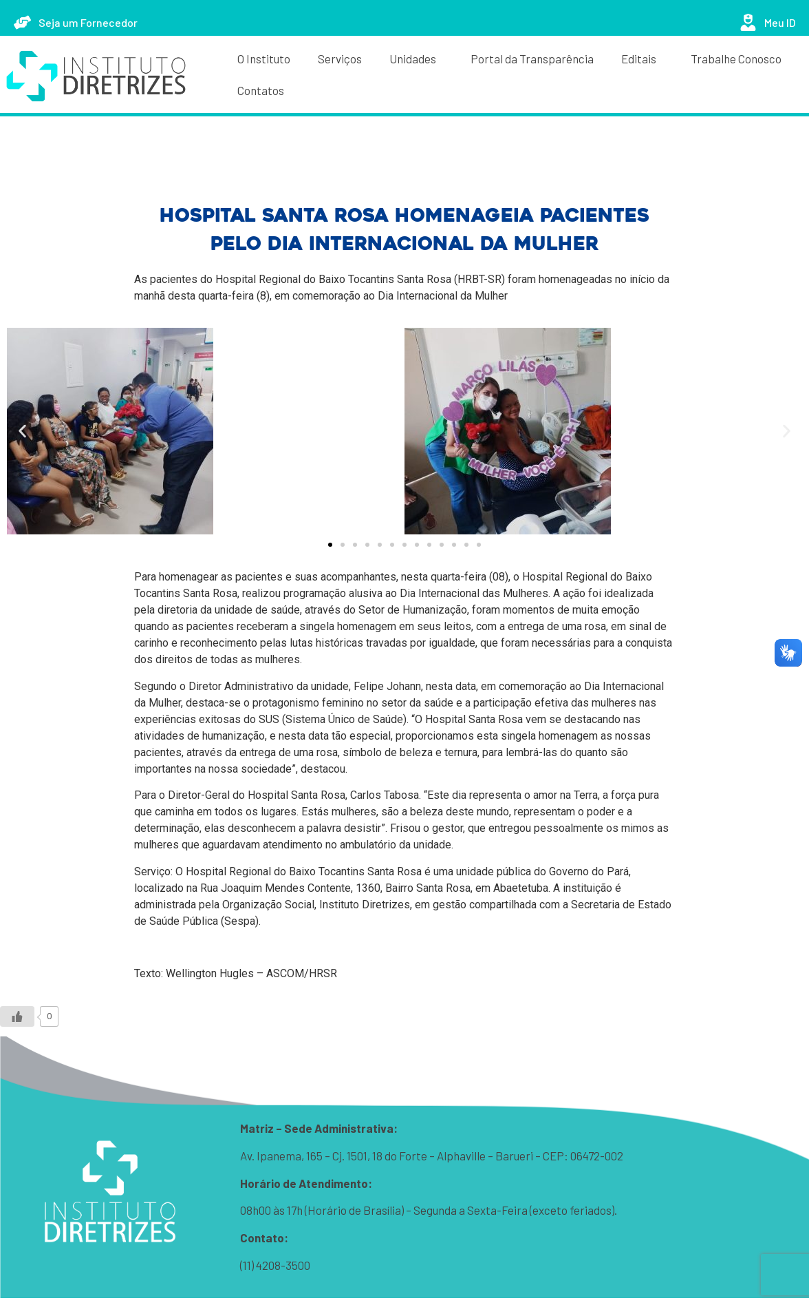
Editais (642, 58)
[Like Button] (17, 1016)
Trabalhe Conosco (736, 58)
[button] (22, 431)
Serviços (340, 58)
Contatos (260, 90)
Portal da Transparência (532, 58)
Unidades (416, 58)
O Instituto (263, 58)
